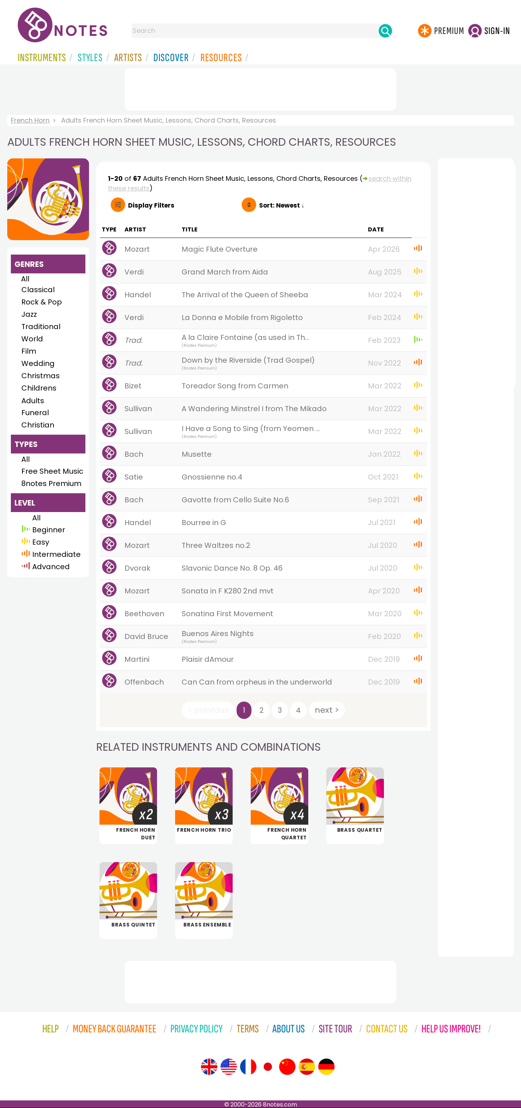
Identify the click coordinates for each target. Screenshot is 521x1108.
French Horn (30, 120)
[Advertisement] (260, 88)
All (25, 279)
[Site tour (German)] (326, 1067)
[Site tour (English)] (209, 1067)
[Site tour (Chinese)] (287, 1067)
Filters (151, 205)
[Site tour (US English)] (229, 1067)
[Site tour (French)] (248, 1067)
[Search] (385, 31)
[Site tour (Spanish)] (307, 1067)
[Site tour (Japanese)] (268, 1067)
